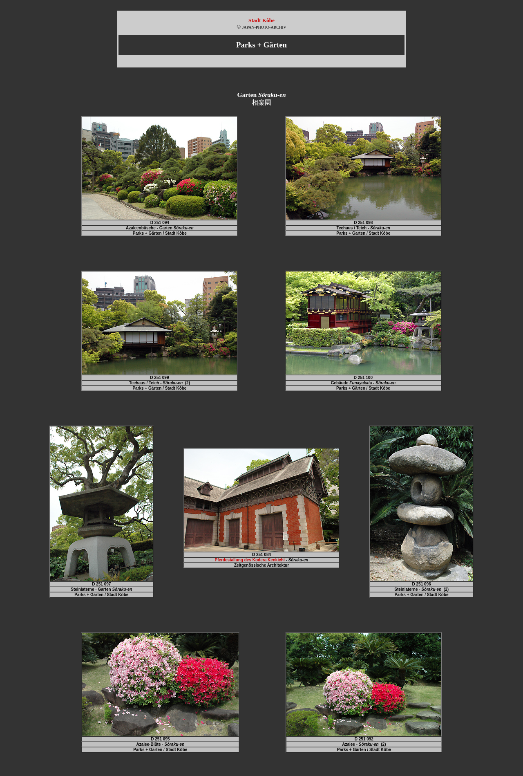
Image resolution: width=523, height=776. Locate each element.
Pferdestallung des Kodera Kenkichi (250, 560)
